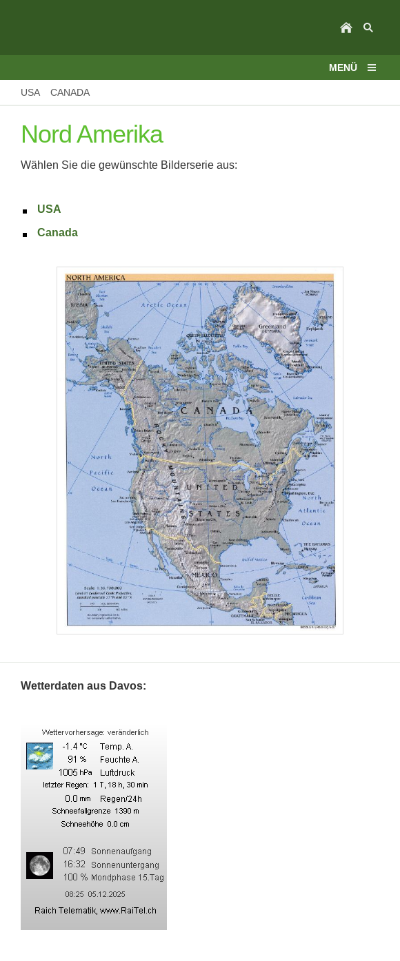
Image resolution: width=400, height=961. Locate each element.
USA (49, 209)
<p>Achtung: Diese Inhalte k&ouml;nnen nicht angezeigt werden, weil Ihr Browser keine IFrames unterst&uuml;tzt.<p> (200, 827)
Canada (57, 232)
